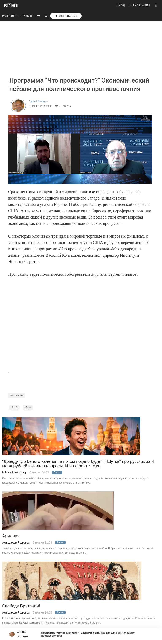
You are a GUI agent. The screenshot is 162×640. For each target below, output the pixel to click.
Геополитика (16, 395)
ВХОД (121, 5)
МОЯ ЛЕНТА (10, 15)
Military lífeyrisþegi (14, 472)
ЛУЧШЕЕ (27, 15)
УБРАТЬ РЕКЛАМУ (65, 15)
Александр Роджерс (16, 542)
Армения (10, 536)
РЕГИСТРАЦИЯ (140, 5)
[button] (156, 5)
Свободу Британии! (21, 606)
